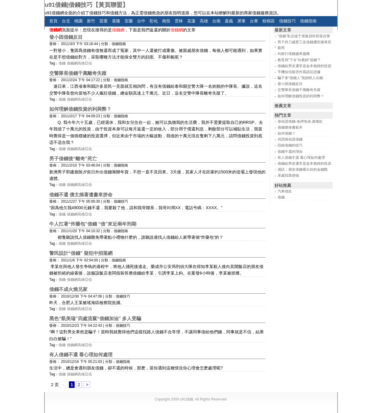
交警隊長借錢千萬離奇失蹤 (78, 73)
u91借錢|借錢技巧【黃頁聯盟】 (86, 4)
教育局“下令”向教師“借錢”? (299, 60)
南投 (166, 21)
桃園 (78, 21)
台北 (66, 21)
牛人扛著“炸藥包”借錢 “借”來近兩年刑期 (92, 223)
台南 (216, 21)
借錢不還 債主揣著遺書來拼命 (81, 194)
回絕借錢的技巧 (290, 145)
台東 (254, 21)
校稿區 (268, 21)
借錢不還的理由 (290, 152)
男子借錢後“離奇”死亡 (73, 158)
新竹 (91, 21)
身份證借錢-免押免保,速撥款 (300, 121)
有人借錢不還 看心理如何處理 (81, 354)
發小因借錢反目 (66, 37)
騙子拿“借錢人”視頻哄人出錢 (300, 78)
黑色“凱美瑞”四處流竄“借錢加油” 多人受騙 (95, 318)
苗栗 (103, 21)
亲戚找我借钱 (288, 175)
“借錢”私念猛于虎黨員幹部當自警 (304, 36)
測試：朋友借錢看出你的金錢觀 (303, 169)
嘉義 (229, 21)
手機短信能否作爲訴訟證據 (299, 72)
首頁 (53, 21)
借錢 (62, 63)
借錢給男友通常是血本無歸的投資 (304, 66)
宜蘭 (128, 21)
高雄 (204, 21)
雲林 (179, 21)
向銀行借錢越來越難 (294, 54)
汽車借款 (285, 191)
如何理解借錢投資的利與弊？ (80, 109)
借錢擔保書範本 (290, 127)
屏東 (241, 21)
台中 (141, 21)
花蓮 (191, 21)
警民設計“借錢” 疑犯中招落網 (81, 253)
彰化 (154, 21)
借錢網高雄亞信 (79, 63)
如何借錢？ (286, 133)
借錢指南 (308, 21)
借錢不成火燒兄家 (68, 289)
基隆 (116, 21)
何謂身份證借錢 (290, 139)
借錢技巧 (287, 21)
